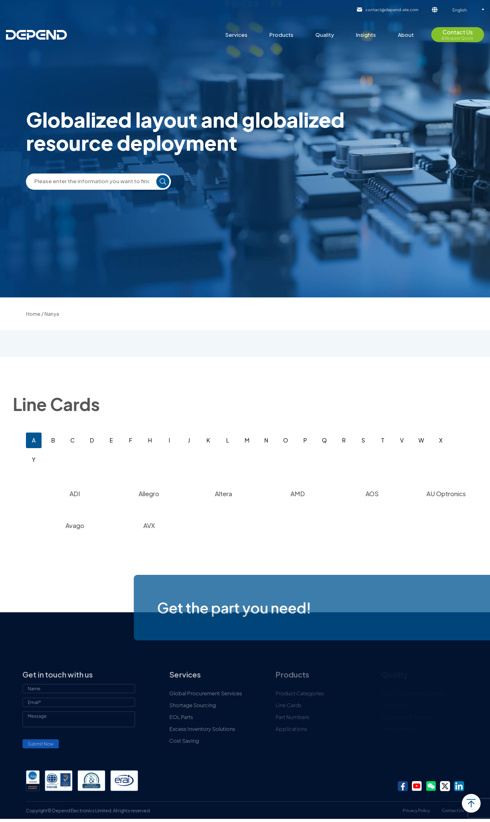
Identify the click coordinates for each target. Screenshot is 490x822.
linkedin (459, 786)
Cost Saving (210, 740)
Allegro (172, 493)
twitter (445, 786)
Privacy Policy (416, 810)
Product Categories (326, 693)
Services (236, 34)
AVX (173, 525)
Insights (366, 34)
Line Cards (315, 705)
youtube (417, 786)
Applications (318, 728)
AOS (395, 493)
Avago (98, 525)
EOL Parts (207, 716)
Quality (324, 34)
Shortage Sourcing (218, 705)
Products (281, 34)
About (406, 34)
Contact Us (453, 810)
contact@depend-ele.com (391, 9)
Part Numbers (319, 716)
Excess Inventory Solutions (228, 728)
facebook (403, 786)
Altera (247, 493)
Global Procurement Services (231, 693)
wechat (431, 786)
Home (33, 314)
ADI (98, 493)
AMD (321, 493)
